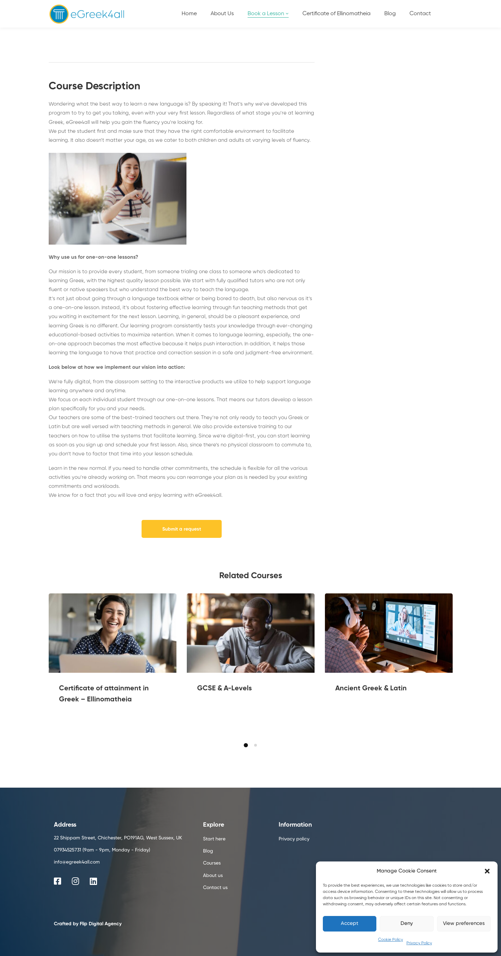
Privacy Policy (419, 943)
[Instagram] (75, 881)
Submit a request (181, 529)
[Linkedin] (93, 881)
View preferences (464, 923)
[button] (487, 871)
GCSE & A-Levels (224, 688)
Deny (407, 923)
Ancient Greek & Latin (371, 688)
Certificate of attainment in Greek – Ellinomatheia (104, 694)
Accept (349, 923)
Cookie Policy (390, 940)
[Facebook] (57, 881)
